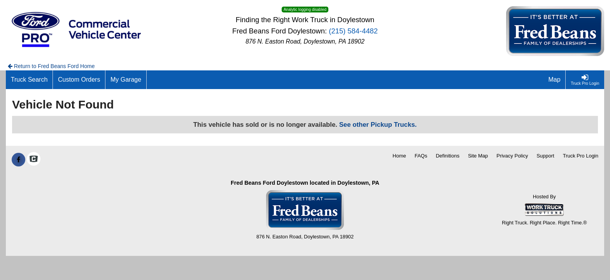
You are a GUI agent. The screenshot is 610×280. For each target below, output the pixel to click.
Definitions (447, 156)
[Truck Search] (29, 79)
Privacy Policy (512, 156)
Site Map (478, 156)
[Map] (554, 79)
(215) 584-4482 (353, 31)
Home (399, 156)
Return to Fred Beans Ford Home (51, 66)
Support (545, 156)
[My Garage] (126, 79)
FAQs (421, 156)
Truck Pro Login (580, 156)
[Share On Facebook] (18, 160)
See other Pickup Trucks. (378, 124)
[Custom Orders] (79, 79)
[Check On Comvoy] (33, 160)
